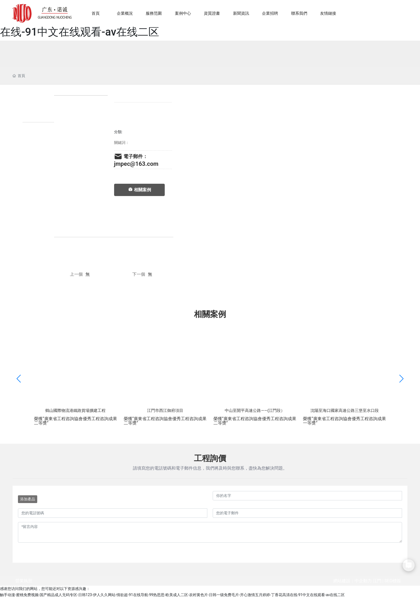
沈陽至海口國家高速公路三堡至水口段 (344, 410)
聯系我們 (299, 13)
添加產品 (27, 499)
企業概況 (125, 13)
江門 (377, 580)
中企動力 (363, 580)
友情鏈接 (328, 13)
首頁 (96, 13)
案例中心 (183, 13)
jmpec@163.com (136, 163)
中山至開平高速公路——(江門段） (255, 410)
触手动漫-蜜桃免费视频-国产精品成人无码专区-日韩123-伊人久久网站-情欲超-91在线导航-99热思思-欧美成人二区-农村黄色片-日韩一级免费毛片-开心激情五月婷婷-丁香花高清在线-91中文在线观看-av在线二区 (172, 595)
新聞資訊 (241, 13)
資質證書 (212, 13)
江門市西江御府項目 (165, 410)
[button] (401, 379)
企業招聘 (270, 13)
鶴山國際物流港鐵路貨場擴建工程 (75, 410)
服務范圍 (154, 13)
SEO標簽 (392, 580)
